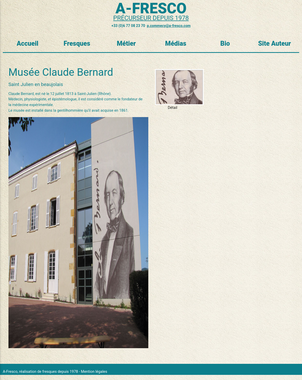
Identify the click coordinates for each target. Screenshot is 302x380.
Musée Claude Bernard (60, 72)
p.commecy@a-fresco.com (169, 26)
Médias (175, 43)
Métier (126, 43)
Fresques (77, 43)
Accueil (27, 43)
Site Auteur (274, 43)
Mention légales (94, 371)
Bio (225, 43)
